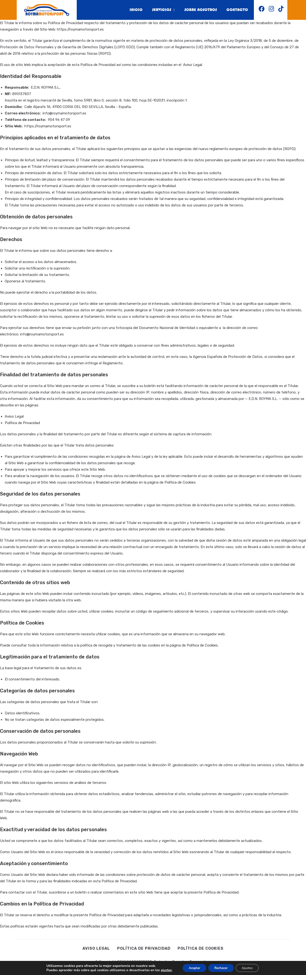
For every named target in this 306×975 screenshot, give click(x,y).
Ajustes (250, 967)
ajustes (161, 970)
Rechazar (221, 967)
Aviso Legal (192, 65)
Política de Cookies (180, 482)
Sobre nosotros (197, 10)
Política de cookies (201, 948)
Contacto (236, 10)
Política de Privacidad (22, 423)
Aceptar (192, 967)
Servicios (158, 10)
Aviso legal (96, 948)
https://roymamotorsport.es (80, 29)
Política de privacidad (143, 948)
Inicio (130, 10)
